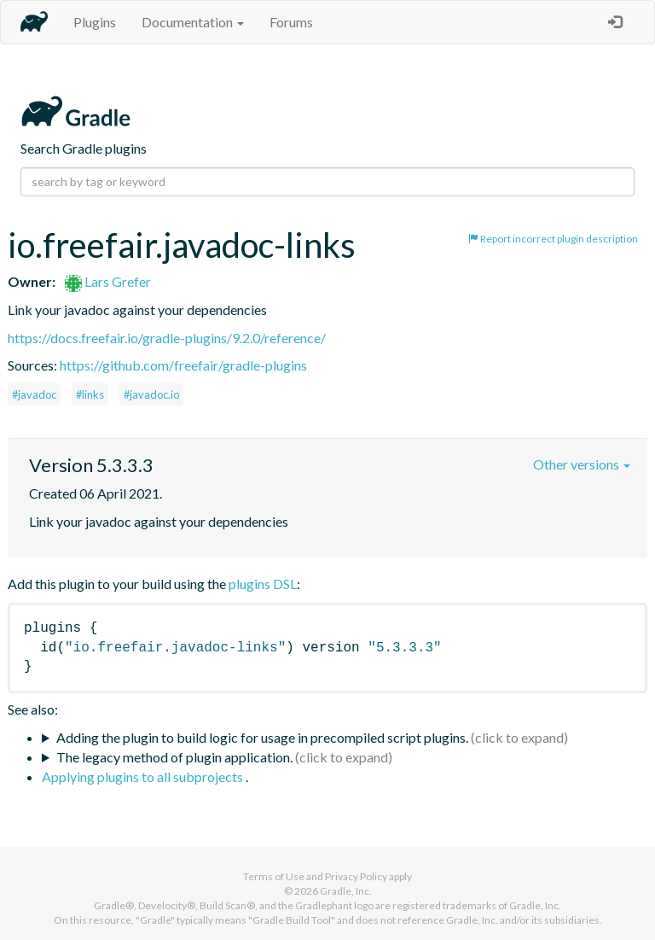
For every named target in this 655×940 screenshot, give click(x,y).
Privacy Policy (356, 876)
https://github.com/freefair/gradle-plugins (183, 365)
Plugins (94, 22)
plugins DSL (263, 583)
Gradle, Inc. (346, 891)
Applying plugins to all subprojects (144, 776)
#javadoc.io (151, 394)
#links (90, 394)
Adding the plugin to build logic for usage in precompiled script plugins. (262, 737)
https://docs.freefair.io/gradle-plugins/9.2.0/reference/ (167, 338)
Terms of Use (273, 876)
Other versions (581, 464)
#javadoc (34, 394)
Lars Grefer (108, 281)
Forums (291, 22)
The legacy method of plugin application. (174, 757)
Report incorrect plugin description (553, 238)
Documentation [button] (193, 22)
